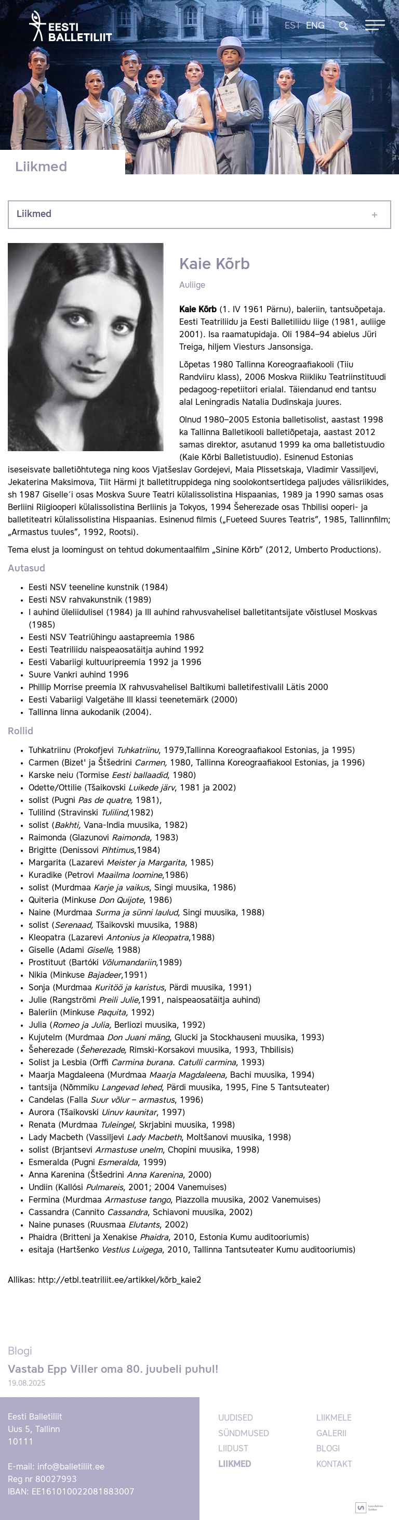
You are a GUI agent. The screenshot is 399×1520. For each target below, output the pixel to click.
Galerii (331, 1434)
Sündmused (243, 1434)
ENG (315, 26)
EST (293, 26)
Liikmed (34, 214)
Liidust (233, 1449)
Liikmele (334, 1418)
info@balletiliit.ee (70, 1467)
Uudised (235, 1418)
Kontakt (334, 1465)
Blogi (328, 1449)
